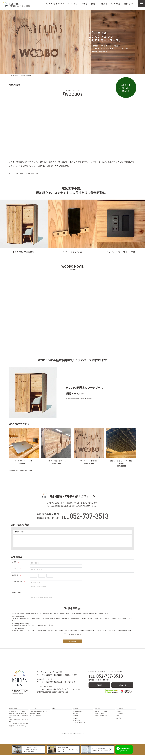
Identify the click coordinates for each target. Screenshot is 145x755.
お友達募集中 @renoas (125, 749)
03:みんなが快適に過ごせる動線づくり (18, 723)
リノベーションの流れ (36, 715)
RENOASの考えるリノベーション (17, 711)
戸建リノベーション (100, 713)
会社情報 (75, 708)
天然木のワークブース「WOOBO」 (17, 726)
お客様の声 (119, 711)
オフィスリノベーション (101, 711)
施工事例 (94, 4)
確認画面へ (73, 641)
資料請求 (99, 685)
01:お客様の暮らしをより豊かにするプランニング (18, 716)
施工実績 (119, 718)
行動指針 (75, 715)
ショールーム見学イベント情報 (30, 750)
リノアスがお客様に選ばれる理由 (17, 713)
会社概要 (103, 4)
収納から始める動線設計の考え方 (38, 711)
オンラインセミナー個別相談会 (66, 750)
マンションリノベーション (102, 715)
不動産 (84, 4)
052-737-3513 (106, 676)
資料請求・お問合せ (100, 750)
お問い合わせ (129, 4)
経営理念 (75, 713)
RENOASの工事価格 (35, 713)
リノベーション (73, 4)
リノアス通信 (115, 4)
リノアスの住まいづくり (54, 4)
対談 (118, 715)
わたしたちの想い (77, 711)
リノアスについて (13, 708)
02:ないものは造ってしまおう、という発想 (18, 720)
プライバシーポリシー (79, 722)
